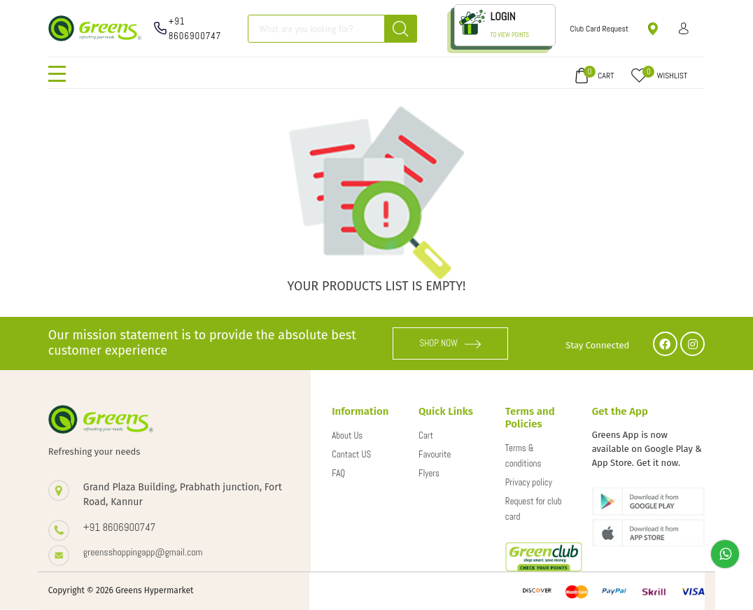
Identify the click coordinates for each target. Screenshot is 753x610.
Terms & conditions (523, 455)
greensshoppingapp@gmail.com (143, 552)
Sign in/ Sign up (684, 28)
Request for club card (533, 509)
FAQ (338, 473)
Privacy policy (528, 482)
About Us (347, 435)
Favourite (434, 454)
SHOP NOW (450, 343)
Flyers (428, 473)
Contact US (351, 454)
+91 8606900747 (195, 28)
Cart (425, 435)
